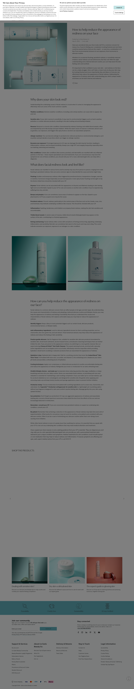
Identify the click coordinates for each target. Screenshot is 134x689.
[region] (67, 10)
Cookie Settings (119, 12)
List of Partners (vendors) (66, 11)
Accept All (119, 7)
